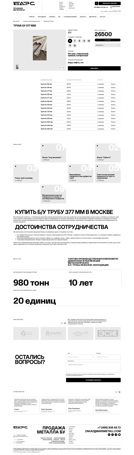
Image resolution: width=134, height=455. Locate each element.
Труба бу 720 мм (46, 111)
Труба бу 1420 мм (47, 129)
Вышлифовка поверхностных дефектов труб (81, 176)
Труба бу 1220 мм (47, 125)
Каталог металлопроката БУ (31, 21)
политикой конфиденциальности (74, 375)
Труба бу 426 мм (46, 101)
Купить (113, 84)
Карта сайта (72, 8)
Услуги (61, 3)
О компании (62, 6)
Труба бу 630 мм (46, 108)
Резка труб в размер (24, 178)
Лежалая (52, 16)
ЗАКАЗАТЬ (94, 68)
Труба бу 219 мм (46, 87)
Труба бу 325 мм (46, 94)
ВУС (59, 16)
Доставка (71, 3)
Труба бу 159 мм (46, 84)
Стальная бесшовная (70, 16)
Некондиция (42, 16)
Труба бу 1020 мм (47, 122)
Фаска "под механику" (52, 157)
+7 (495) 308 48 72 (115, 7)
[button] (60, 67)
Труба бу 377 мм (46, 98)
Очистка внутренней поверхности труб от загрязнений (106, 176)
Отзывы (61, 8)
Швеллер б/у (92, 16)
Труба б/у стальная (46, 438)
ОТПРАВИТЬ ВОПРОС (93, 380)
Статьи (70, 6)
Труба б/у (31, 16)
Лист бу (63, 439)
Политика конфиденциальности (33, 451)
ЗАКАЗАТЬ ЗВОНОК (110, 3)
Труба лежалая (47, 439)
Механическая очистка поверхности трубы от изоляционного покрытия (53, 196)
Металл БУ (16, 21)
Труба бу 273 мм (46, 91)
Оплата (70, 2)
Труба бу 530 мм (46, 105)
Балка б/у (83, 16)
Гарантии (71, 5)
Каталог (61, 2)
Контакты (61, 9)
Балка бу (56, 439)
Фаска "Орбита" (104, 157)
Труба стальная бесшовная (57, 443)
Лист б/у (102, 16)
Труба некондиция (59, 438)
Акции (60, 5)
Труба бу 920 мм (46, 118)
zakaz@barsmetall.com (101, 7)
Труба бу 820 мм (46, 115)
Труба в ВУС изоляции (57, 441)
